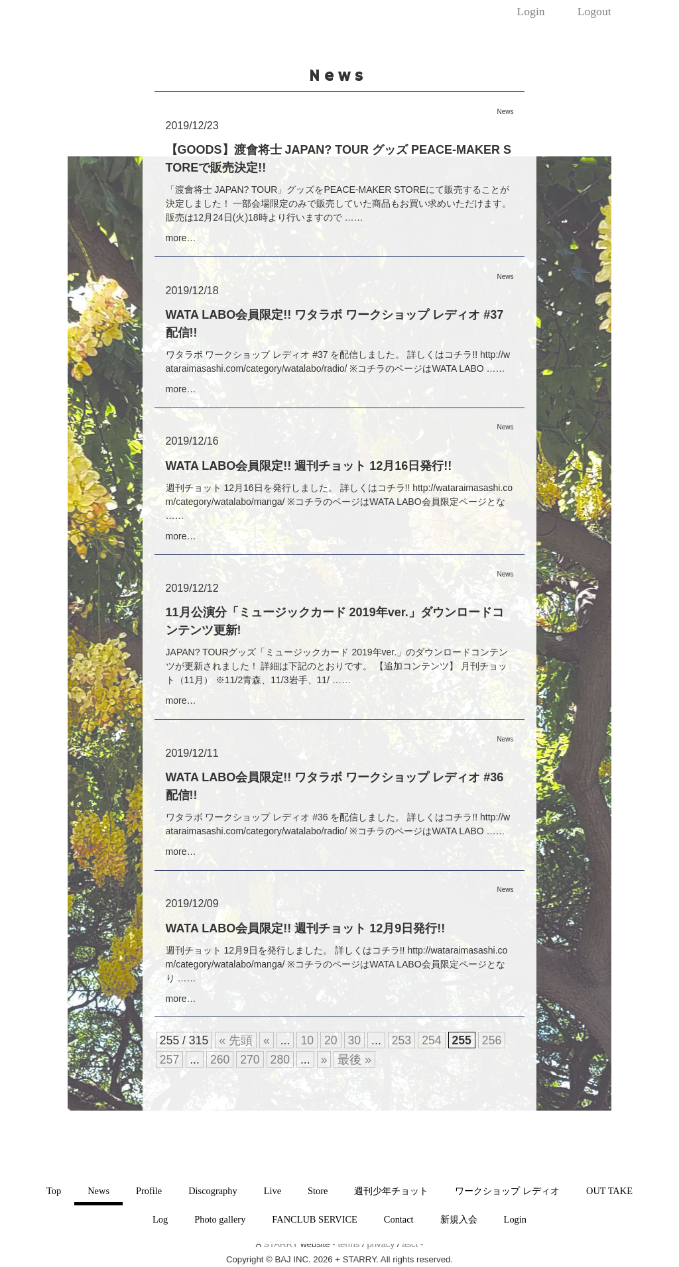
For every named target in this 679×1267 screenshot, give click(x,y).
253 (401, 1040)
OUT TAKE (609, 1190)
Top (53, 1190)
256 (491, 1040)
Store (318, 1190)
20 (331, 1040)
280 (280, 1059)
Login (531, 11)
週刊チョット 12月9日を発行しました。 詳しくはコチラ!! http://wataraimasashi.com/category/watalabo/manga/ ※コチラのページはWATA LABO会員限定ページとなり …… (337, 964)
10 (307, 1040)
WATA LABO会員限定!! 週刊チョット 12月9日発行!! (306, 928)
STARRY (280, 1244)
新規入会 (458, 1219)
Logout (594, 11)
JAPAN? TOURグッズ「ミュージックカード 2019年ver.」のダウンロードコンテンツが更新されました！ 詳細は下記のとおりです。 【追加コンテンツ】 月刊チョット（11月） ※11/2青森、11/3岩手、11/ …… (337, 666)
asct (410, 1244)
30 (354, 1040)
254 (431, 1040)
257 (169, 1059)
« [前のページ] (266, 1040)
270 (249, 1059)
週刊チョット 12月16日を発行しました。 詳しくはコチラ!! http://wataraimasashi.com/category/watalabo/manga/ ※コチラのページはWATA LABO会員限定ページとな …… (339, 501)
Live (272, 1190)
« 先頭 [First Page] (236, 1040)
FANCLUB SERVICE (314, 1219)
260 (219, 1059)
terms (348, 1244)
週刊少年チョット (391, 1190)
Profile (149, 1190)
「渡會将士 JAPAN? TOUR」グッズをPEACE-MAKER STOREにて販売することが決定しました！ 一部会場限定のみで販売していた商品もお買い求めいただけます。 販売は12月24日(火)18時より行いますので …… (339, 203)
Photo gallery (219, 1219)
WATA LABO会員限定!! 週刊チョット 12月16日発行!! (309, 465)
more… (181, 238)
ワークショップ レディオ (507, 1190)
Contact (399, 1219)
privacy (381, 1244)
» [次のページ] (324, 1059)
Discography (212, 1190)
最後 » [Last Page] (354, 1059)
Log (160, 1219)
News (98, 1190)
